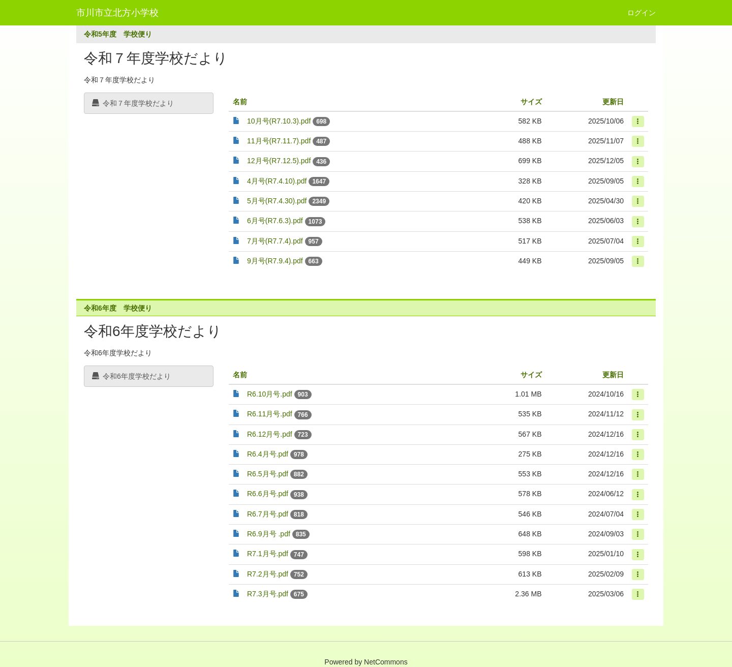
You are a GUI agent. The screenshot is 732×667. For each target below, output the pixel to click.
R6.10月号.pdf (269, 394)
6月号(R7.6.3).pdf (275, 221)
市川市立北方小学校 (117, 13)
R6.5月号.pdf (267, 474)
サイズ (531, 102)
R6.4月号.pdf (267, 454)
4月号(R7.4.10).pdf (277, 181)
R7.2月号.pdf (267, 574)
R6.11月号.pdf (269, 414)
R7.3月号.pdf (267, 594)
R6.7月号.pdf (267, 514)
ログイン (641, 13)
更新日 (613, 102)
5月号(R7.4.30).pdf (277, 201)
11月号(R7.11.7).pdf (279, 141)
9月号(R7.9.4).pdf (275, 261)
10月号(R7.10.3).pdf (279, 121)
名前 (240, 102)
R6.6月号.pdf (267, 494)
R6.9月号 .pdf (268, 534)
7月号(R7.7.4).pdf (275, 241)
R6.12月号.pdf (269, 434)
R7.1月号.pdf (267, 554)
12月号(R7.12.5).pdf (279, 161)
